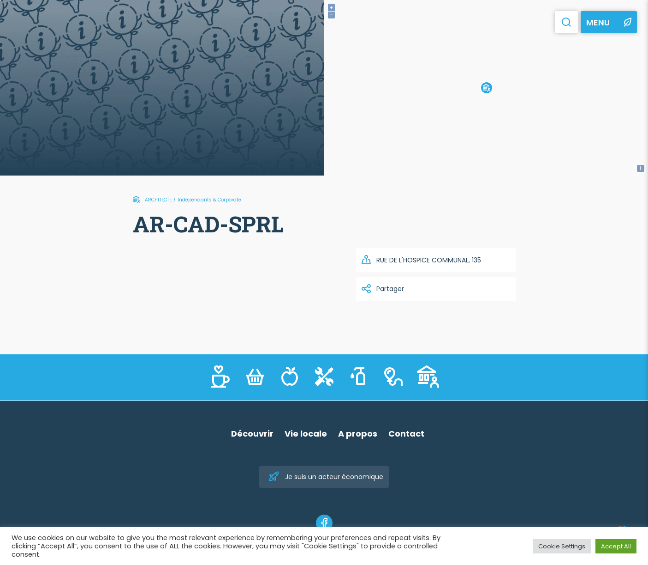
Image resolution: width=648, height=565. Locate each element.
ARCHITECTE (158, 199)
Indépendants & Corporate (209, 199)
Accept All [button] (616, 546)
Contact (406, 433)
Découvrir (252, 433)
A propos (357, 433)
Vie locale (306, 433)
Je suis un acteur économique (325, 477)
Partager (382, 288)
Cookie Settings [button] (561, 546)
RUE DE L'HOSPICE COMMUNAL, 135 (421, 260)
